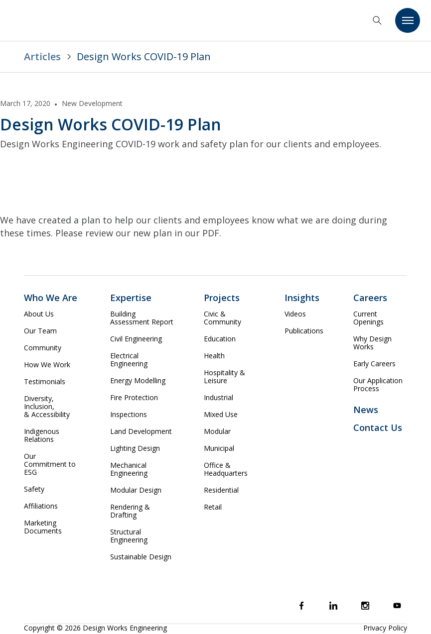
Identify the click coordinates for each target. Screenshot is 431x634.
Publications (304, 331)
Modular (217, 431)
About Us (39, 314)
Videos (295, 314)
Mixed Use (221, 415)
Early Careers (374, 364)
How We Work (47, 365)
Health (214, 356)
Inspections (128, 415)
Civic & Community (222, 318)
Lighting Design (135, 448)
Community (42, 348)
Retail (213, 507)
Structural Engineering (128, 536)
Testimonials (44, 382)
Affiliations (41, 506)
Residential (221, 490)
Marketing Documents (43, 527)
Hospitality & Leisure (224, 377)
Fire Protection (134, 398)
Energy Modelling (137, 381)
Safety (34, 489)
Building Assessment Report (141, 318)
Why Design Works (372, 343)
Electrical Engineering (128, 360)
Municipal (219, 448)
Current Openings (368, 318)
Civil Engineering (136, 339)
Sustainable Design (140, 557)
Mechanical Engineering (128, 469)
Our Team (40, 331)
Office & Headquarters (226, 469)
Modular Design (135, 490)
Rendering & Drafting (130, 511)
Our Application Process (378, 385)
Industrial (218, 398)
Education (220, 339)
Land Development (141, 431)
